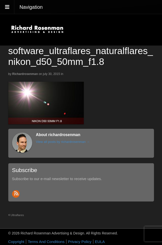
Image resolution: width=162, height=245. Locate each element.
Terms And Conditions (46, 241)
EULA (100, 241)
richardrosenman (25, 74)
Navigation (31, 7)
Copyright (16, 241)
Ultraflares (16, 215)
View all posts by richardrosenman (63, 142)
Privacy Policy (79, 241)
